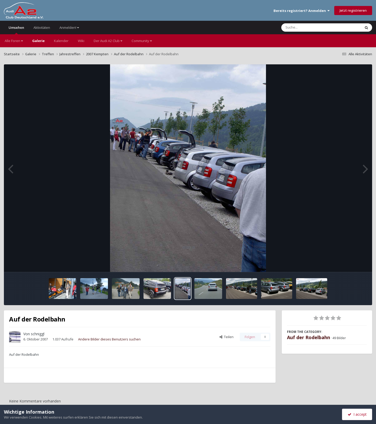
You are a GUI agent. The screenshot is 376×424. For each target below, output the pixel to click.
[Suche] (310, 27)
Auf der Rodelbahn (308, 337)
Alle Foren (14, 40)
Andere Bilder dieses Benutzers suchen (109, 339)
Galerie (38, 40)
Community (142, 40)
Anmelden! (69, 27)
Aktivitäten (41, 27)
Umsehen (16, 29)
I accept (357, 414)
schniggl (37, 333)
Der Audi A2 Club (108, 40)
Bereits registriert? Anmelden (302, 10)
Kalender (61, 40)
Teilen (227, 336)
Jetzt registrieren (353, 10)
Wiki (81, 40)
